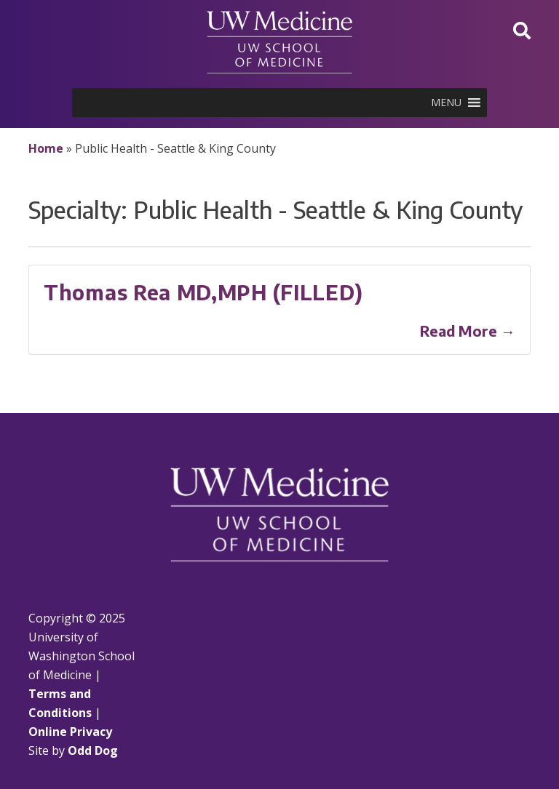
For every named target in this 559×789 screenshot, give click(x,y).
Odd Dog (93, 750)
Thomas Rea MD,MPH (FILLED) (203, 292)
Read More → (467, 330)
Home (45, 148)
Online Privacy (70, 732)
